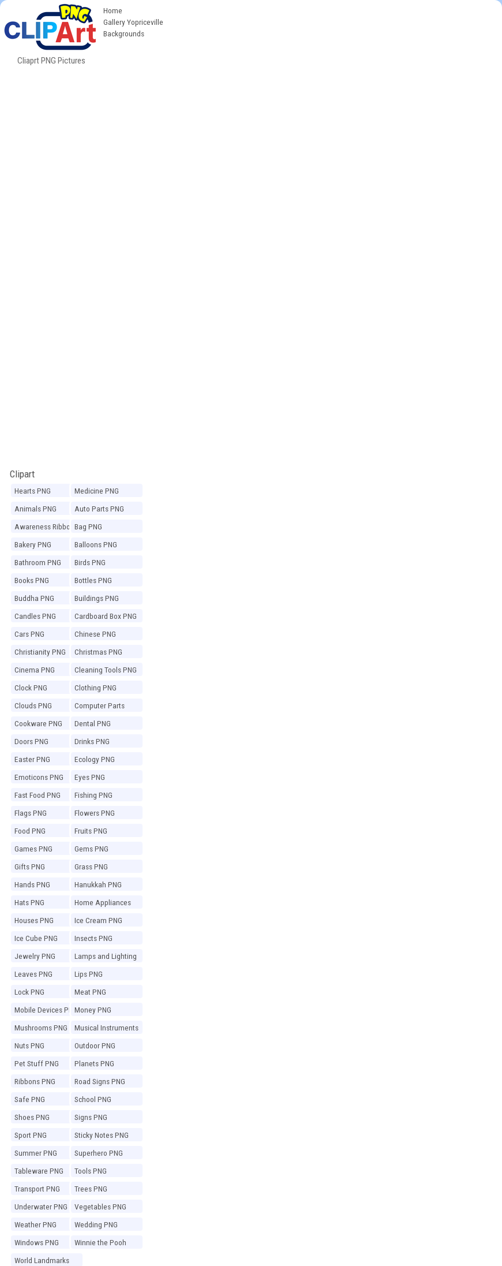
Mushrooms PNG (41, 1027)
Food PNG (30, 830)
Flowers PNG (94, 812)
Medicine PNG (96, 490)
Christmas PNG (98, 651)
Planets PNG (94, 1063)
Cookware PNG (38, 723)
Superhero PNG (98, 1152)
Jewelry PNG (34, 956)
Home (112, 10)
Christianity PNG (40, 651)
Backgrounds (123, 33)
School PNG (92, 1099)
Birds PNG (90, 562)
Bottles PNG (93, 580)
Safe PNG (29, 1099)
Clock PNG (30, 687)
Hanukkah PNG (98, 884)
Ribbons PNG (34, 1081)
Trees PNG (90, 1188)
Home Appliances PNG (102, 904)
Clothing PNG (95, 687)
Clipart (22, 474)
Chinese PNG (95, 633)
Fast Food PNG (37, 795)
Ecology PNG (94, 759)
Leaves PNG (33, 974)
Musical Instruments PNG (106, 1029)
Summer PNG (35, 1152)
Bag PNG (88, 526)
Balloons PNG (95, 544)
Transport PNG (37, 1188)
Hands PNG (32, 884)
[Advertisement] (251, 149)
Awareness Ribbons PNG (46, 528)
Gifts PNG (29, 866)
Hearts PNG (32, 490)
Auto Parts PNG (99, 508)
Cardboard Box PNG (105, 616)
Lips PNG (88, 974)
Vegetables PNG (100, 1206)
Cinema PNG (34, 669)
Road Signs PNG (99, 1081)
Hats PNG (29, 902)
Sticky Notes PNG (101, 1135)
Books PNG (31, 580)
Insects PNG (93, 938)
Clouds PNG (33, 705)
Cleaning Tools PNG (105, 669)
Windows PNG (36, 1242)
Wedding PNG (96, 1224)
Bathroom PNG (37, 562)
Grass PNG (91, 866)
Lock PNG (29, 991)
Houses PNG (34, 920)
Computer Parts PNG (99, 707)
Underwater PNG (41, 1206)
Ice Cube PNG (36, 938)
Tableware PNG (38, 1170)
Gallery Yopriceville (133, 22)
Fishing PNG (93, 795)
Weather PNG (35, 1224)
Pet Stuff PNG (36, 1063)
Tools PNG (90, 1170)
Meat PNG (90, 991)
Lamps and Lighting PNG (105, 957)
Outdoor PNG (94, 1045)
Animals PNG (35, 508)
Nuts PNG (29, 1045)
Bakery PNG (32, 544)
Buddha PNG (34, 598)
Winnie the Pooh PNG (100, 1244)
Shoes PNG (32, 1117)
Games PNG (33, 848)
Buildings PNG (96, 598)
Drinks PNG (92, 741)
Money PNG (92, 1009)
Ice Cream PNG (98, 920)
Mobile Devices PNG (46, 1009)
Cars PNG (29, 633)
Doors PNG (31, 741)
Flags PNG (30, 812)
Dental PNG (92, 723)
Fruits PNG (90, 830)
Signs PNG (90, 1117)
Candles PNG (35, 616)
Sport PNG (30, 1135)
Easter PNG (32, 759)
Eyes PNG (89, 777)
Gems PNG (91, 848)
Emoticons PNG (38, 777)
